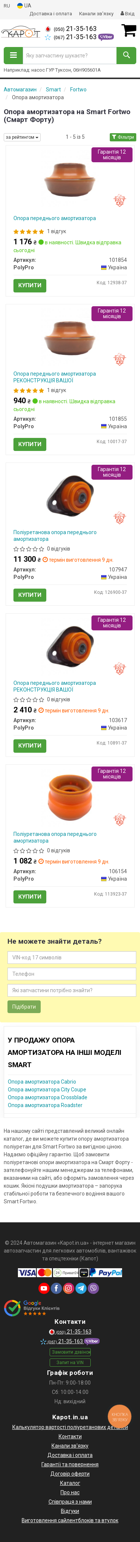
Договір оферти (70, 1474)
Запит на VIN (70, 1362)
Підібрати (24, 1007)
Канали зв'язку (96, 13)
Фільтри (123, 137)
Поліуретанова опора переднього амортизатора (55, 535)
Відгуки (70, 1511)
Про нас (70, 1492)
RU (7, 6)
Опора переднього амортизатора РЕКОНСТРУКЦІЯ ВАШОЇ (54, 377)
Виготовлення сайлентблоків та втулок (70, 1520)
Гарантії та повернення (70, 1464)
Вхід (127, 13)
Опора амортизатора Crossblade (47, 1097)
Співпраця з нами (70, 1502)
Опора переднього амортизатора (54, 218)
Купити (29, 285)
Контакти (70, 1436)
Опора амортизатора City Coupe (47, 1090)
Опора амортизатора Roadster (45, 1105)
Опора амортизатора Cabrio (42, 1082)
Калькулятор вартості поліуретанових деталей (70, 1427)
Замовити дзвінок (71, 1352)
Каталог (70, 1483)
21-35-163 (71, 28)
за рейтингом (22, 137)
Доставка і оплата (50, 13)
